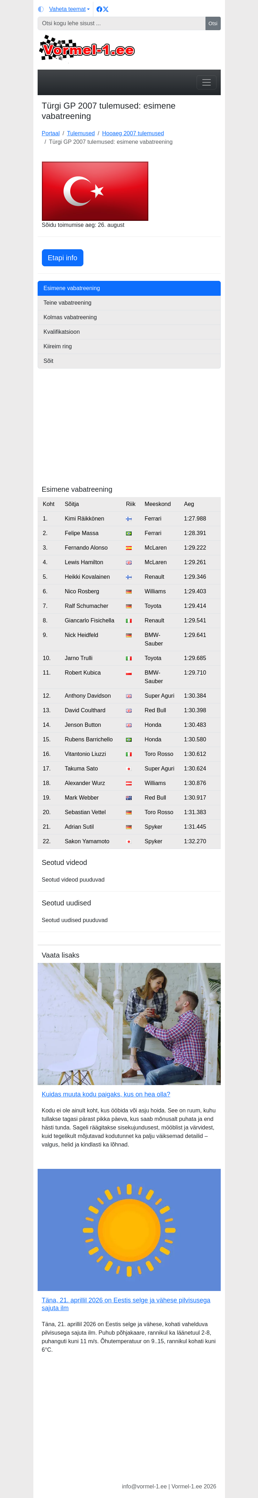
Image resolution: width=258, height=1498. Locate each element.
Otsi (213, 23)
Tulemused (81, 133)
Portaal (51, 133)
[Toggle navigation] (206, 82)
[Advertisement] (129, 435)
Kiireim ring (58, 346)
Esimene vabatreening (72, 288)
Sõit (49, 361)
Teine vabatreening (68, 303)
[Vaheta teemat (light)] (64, 9)
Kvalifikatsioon (62, 332)
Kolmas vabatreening (70, 317)
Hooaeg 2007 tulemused (133, 133)
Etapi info (65, 257)
